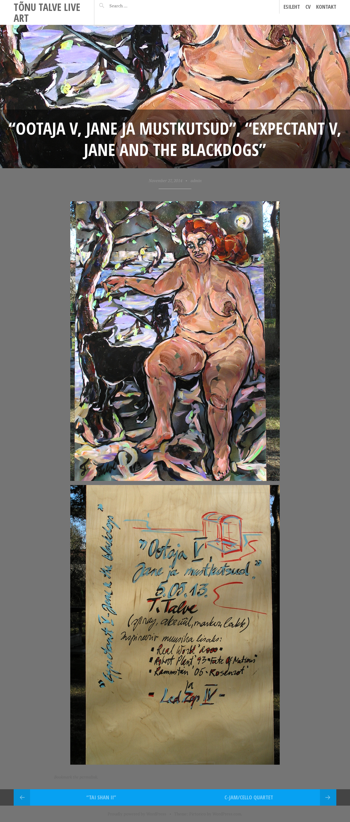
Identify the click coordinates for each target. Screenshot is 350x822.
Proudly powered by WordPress (137, 814)
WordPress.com (226, 814)
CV (308, 6)
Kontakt (326, 6)
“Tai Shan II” (101, 797)
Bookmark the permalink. (76, 777)
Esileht (292, 6)
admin (196, 180)
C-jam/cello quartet (248, 797)
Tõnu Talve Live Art (47, 12)
